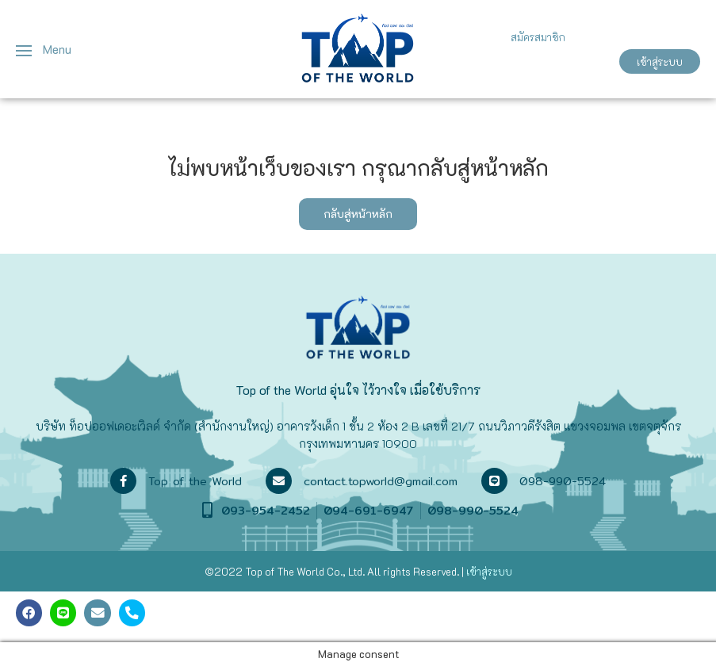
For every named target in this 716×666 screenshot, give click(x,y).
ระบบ (500, 571)
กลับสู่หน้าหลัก (358, 213)
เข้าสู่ (477, 571)
